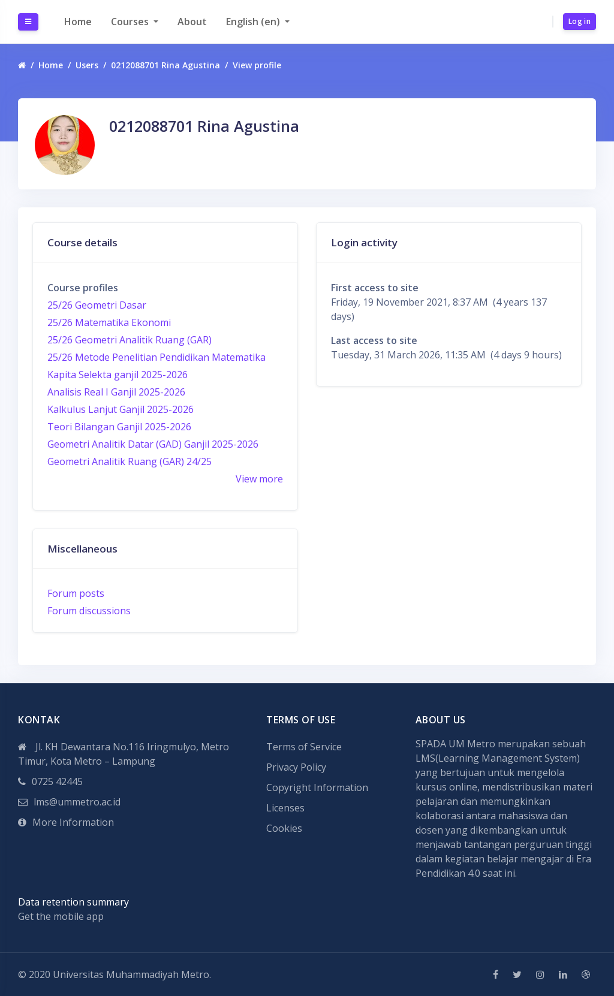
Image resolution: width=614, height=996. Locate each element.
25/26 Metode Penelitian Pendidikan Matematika (156, 357)
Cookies (284, 828)
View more (259, 478)
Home (78, 21)
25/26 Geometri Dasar (96, 305)
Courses (131, 21)
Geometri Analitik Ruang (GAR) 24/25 (129, 461)
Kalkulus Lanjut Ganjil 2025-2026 (120, 409)
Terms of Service (304, 746)
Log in (579, 21)
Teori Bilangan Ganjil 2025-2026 (119, 426)
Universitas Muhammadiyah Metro (131, 974)
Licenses (285, 807)
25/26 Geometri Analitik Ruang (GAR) (129, 339)
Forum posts (75, 593)
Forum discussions (89, 610)
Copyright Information (317, 787)
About (192, 21)
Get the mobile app (61, 916)
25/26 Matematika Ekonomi (109, 322)
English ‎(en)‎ (254, 21)
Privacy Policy (296, 767)
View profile (257, 65)
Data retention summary (73, 902)
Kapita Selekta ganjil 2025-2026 (117, 374)
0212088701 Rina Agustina (165, 65)
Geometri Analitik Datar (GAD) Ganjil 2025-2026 (152, 444)
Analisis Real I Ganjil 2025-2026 (116, 392)
